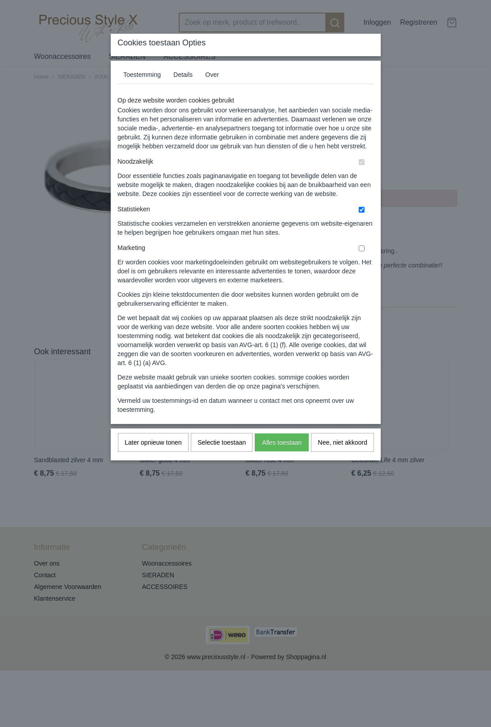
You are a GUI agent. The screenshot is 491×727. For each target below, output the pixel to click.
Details (183, 74)
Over (212, 74)
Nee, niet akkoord (342, 442)
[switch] (362, 162)
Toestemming (142, 74)
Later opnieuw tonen (153, 442)
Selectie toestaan (222, 442)
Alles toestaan (282, 442)
